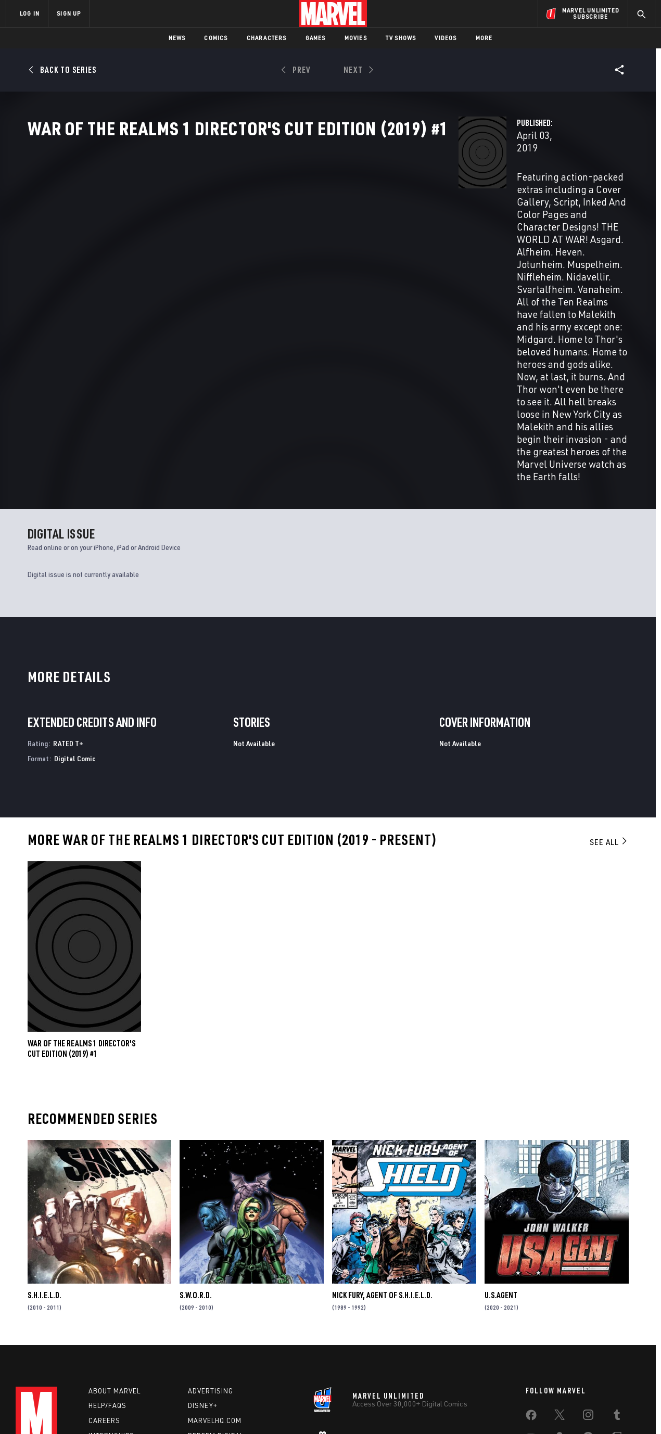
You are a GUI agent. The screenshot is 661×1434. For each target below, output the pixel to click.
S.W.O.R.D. (196, 1194)
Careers (104, 1325)
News (177, 38)
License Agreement (444, 1409)
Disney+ (203, 1310)
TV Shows (401, 38)
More (484, 38)
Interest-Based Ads (509, 1409)
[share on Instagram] (588, 1321)
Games (316, 38)
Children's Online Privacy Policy (364, 1409)
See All (609, 741)
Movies (356, 38)
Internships (111, 1340)
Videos (445, 38)
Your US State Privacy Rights (202, 1409)
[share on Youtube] (531, 1343)
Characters (267, 38)
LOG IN (30, 13)
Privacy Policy (133, 1409)
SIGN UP (69, 13)
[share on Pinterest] (588, 1343)
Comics (215, 38)
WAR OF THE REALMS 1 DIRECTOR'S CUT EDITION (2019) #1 (81, 948)
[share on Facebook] (531, 1321)
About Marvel (114, 1295)
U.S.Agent (501, 1194)
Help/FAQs (107, 1310)
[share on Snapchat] (559, 1343)
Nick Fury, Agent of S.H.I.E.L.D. (382, 1194)
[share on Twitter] (559, 1321)
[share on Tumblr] (617, 1321)
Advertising (210, 1295)
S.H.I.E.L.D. (44, 1194)
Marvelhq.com (214, 1325)
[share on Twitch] (617, 1343)
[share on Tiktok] (531, 1365)
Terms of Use (85, 1409)
